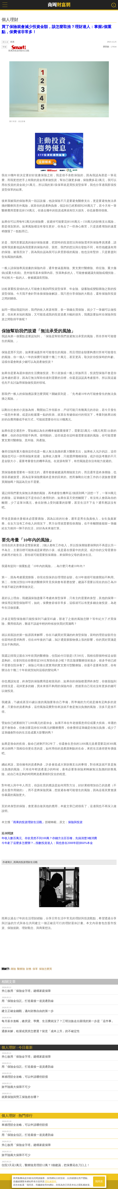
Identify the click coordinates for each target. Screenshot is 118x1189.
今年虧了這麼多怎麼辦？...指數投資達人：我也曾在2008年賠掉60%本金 (47, 843)
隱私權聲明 (50, 1181)
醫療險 (21, 968)
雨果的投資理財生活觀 (18, 48)
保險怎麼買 (45, 968)
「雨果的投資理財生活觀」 (27, 822)
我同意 (99, 1181)
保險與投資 (75, 822)
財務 (28, 968)
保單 (35, 968)
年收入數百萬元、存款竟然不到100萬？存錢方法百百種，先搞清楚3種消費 (49, 838)
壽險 (13, 968)
